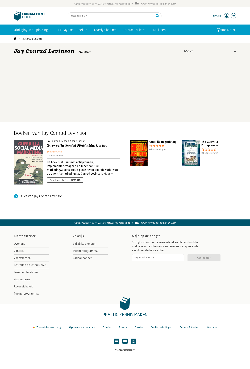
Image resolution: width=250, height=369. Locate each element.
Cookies (139, 327)
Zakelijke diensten (84, 243)
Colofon (107, 327)
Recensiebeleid (23, 286)
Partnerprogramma (26, 293)
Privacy (123, 327)
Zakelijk (78, 236)
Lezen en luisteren (26, 272)
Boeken (189, 51)
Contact (19, 250)
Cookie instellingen (161, 327)
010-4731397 (228, 29)
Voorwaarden (22, 258)
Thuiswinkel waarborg (47, 327)
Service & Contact (189, 327)
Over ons (19, 243)
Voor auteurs (22, 279)
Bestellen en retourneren (30, 265)
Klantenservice (25, 236)
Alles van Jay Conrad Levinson (42, 196)
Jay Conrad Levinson (32, 39)
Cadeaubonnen (83, 258)
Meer (107, 173)
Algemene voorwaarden (82, 327)
